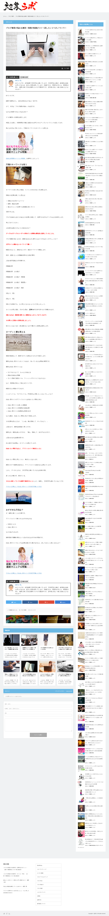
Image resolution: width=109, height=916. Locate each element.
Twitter (4, 913)
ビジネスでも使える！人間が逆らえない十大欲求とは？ (47, 675)
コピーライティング (41, 869)
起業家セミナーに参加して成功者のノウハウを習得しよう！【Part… (29, 648)
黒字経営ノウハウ (41, 903)
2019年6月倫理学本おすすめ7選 (92, 222)
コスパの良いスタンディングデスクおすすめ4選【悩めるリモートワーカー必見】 (94, 560)
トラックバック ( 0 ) (59, 691)
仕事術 (38, 896)
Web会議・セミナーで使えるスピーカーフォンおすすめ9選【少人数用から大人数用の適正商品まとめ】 (94, 398)
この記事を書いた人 (13, 77)
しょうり (94, 49)
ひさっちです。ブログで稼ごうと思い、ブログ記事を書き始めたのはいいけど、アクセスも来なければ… (64, 656)
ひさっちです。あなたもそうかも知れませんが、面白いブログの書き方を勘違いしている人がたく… (29, 683)
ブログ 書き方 (40, 884)
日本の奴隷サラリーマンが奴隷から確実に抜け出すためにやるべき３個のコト (94, 708)
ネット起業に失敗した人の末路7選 (93, 526)
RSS (9, 913)
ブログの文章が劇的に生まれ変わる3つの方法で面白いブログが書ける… (29, 675)
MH (92, 459)
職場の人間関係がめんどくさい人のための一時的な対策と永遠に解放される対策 (94, 816)
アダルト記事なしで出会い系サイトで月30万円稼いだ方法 (24, 486)
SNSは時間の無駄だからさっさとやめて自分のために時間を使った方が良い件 (94, 306)
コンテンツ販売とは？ (90, 313)
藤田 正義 (94, 97)
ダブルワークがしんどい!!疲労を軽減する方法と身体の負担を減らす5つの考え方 (94, 280)
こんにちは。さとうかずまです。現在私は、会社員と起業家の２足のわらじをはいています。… (29, 656)
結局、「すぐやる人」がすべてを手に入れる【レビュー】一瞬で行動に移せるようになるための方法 (94, 455)
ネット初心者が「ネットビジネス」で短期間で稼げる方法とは (11, 648)
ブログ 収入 (39, 880)
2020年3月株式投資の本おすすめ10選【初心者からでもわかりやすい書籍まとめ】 (94, 175)
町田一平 (94, 121)
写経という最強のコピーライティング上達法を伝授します (11, 675)
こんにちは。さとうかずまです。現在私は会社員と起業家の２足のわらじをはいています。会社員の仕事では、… (11, 656)
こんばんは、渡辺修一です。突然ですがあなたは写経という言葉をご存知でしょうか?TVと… (11, 682)
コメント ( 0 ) (69, 691)
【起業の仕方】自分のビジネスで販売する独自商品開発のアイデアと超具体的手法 (94, 635)
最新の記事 (25, 77)
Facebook (6, 914)
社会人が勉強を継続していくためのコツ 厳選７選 (15, 886)
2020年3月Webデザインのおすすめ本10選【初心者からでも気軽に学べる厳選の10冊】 (94, 347)
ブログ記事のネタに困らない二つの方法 (47, 648)
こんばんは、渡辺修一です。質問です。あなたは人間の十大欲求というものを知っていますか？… (47, 683)
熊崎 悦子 (94, 315)
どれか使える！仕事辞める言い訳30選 (94, 405)
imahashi (95, 33)
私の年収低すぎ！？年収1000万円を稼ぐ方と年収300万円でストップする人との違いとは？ (94, 841)
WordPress (39, 865)
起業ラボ (96, 913)
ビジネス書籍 (40, 873)
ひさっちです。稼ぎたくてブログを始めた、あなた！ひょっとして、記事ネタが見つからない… (47, 656)
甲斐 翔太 (95, 41)
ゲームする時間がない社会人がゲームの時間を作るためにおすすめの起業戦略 (94, 758)
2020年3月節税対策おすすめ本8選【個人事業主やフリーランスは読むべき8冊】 (94, 717)
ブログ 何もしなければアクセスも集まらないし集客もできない (65, 648)
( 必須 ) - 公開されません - (12, 708)
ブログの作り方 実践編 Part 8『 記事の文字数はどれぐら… (64, 675)
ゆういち (18, 80)
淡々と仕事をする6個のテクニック (93, 53)
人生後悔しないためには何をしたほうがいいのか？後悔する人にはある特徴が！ (94, 625)
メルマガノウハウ (41, 892)
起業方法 (39, 899)
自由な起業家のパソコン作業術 (16, 158)
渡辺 (93, 161)
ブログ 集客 (11, 16)
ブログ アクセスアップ (42, 877)
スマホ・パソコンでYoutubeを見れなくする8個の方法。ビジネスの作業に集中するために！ (94, 356)
